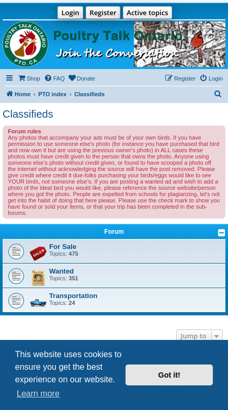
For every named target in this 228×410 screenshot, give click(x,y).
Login (70, 12)
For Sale (62, 246)
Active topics (147, 12)
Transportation (73, 296)
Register (102, 12)
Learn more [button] (38, 393)
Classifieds (28, 114)
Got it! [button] (169, 375)
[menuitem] (28, 78)
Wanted (61, 271)
